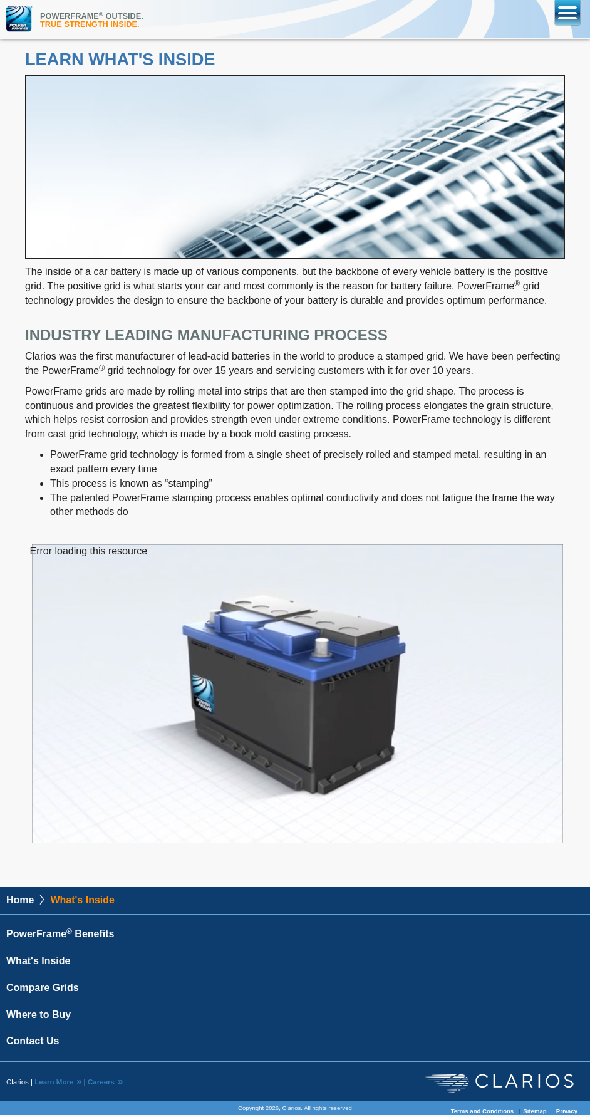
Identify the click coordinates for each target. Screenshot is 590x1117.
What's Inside (38, 962)
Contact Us (32, 1042)
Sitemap (534, 1112)
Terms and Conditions (482, 1112)
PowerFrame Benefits (60, 935)
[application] (298, 694)
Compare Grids (42, 989)
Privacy (566, 1112)
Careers (101, 1084)
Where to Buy (38, 1016)
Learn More (53, 1084)
